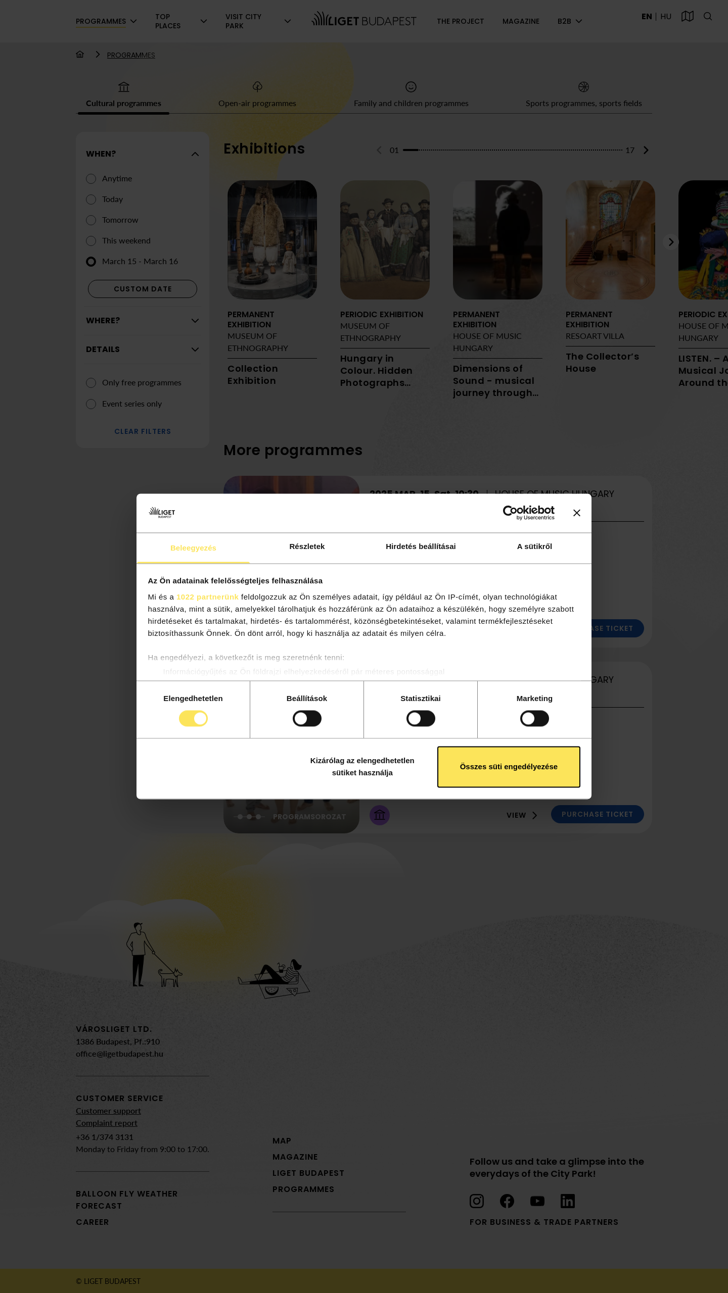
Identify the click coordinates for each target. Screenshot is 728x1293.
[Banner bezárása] (576, 513)
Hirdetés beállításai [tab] (421, 546)
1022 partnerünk (207, 596)
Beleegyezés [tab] (193, 547)
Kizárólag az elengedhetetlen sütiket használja (362, 766)
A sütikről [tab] (535, 546)
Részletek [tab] (307, 546)
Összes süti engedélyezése (509, 766)
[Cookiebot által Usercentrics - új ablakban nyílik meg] (510, 513)
